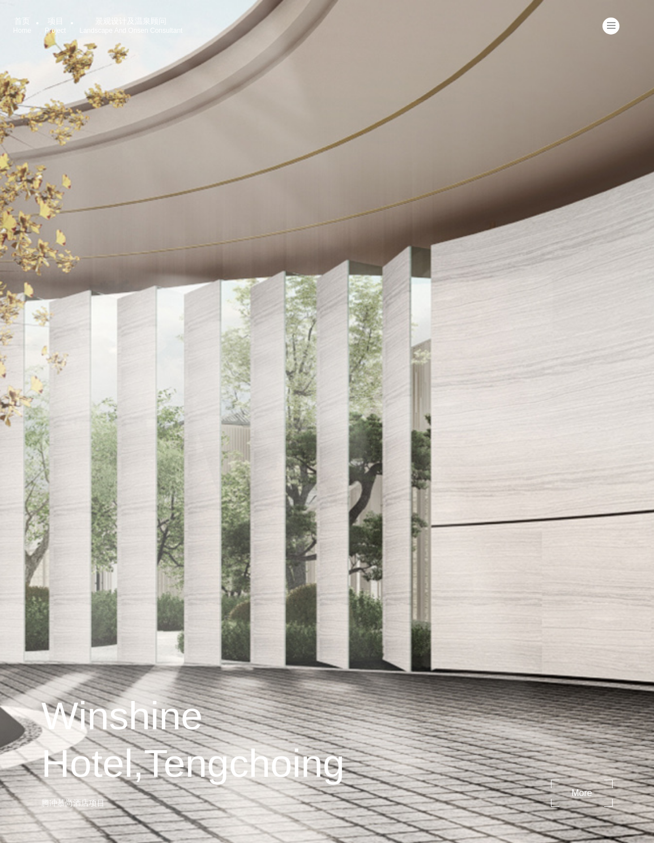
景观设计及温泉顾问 (130, 25)
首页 (22, 25)
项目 (55, 25)
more (581, 793)
